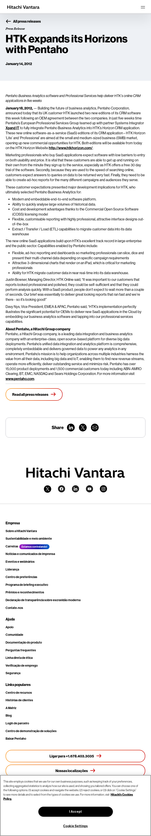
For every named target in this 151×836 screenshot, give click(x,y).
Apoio (10, 627)
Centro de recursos (19, 693)
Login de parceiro (17, 723)
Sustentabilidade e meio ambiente (29, 539)
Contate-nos (14, 608)
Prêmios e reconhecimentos (25, 592)
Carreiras (12, 546)
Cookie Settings (75, 826)
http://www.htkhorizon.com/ (71, 148)
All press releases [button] (23, 21)
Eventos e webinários (20, 562)
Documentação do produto (24, 642)
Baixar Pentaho (16, 739)
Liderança (12, 569)
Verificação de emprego (22, 666)
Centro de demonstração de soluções (31, 731)
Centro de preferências (21, 577)
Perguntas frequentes (21, 650)
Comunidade (14, 635)
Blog (9, 715)
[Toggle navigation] (143, 7)
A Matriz (11, 708)
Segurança (13, 673)
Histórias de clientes (19, 700)
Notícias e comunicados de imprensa (30, 554)
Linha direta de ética (19, 658)
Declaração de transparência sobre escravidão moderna (43, 600)
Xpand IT (12, 128)
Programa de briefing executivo (27, 585)
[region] (75, 805)
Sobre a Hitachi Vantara (21, 531)
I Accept (75, 812)
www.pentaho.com (20, 379)
